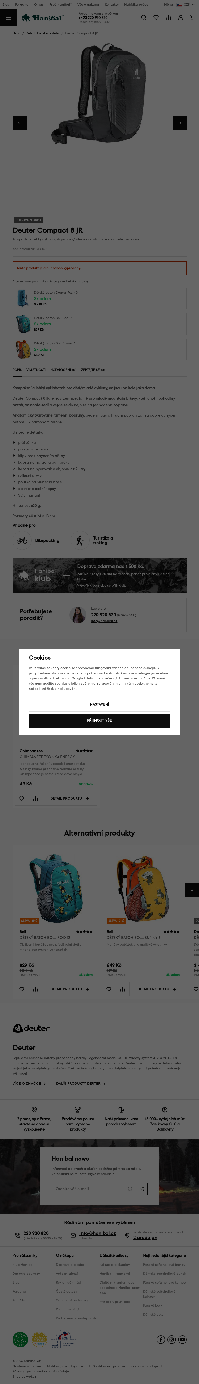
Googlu (77, 678)
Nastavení (99, 704)
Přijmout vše (99, 720)
